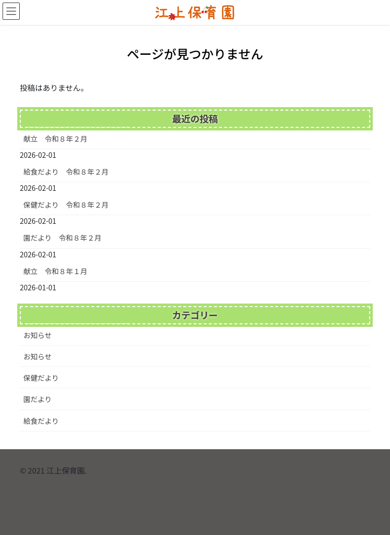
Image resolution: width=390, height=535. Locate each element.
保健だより (41, 378)
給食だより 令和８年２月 (66, 171)
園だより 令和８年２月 (62, 237)
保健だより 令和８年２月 (66, 204)
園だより (37, 399)
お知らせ (37, 335)
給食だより (41, 421)
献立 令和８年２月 (55, 138)
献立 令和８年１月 (55, 271)
